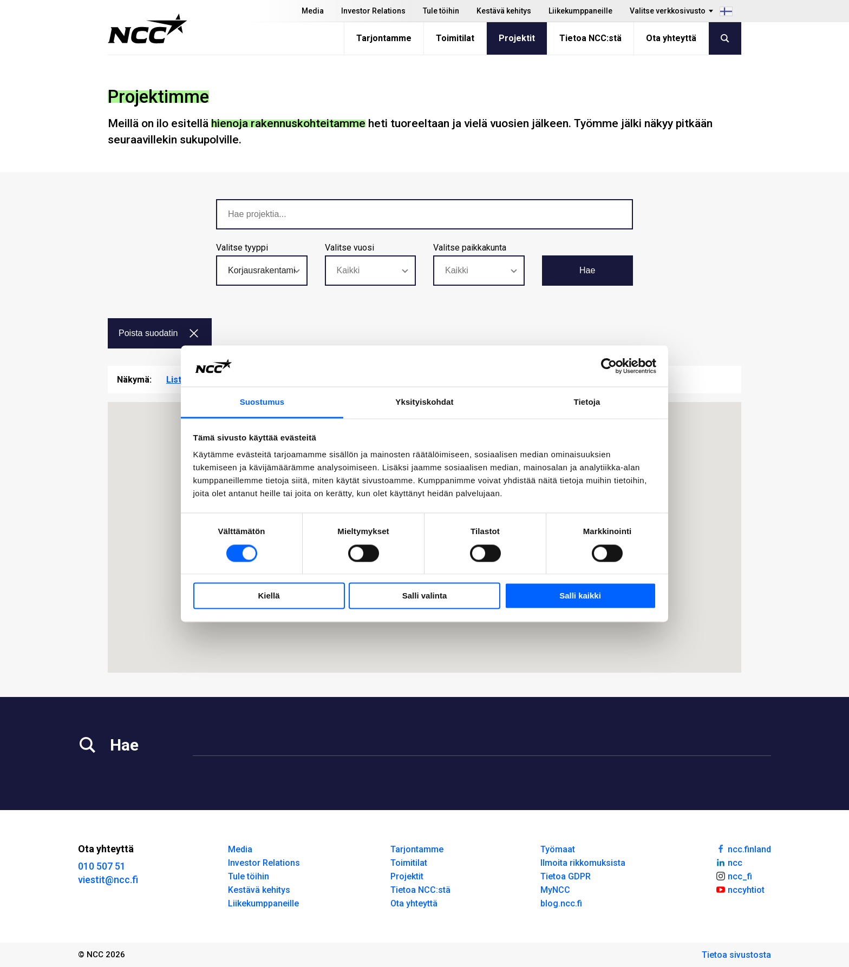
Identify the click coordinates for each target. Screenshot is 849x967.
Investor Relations (373, 10)
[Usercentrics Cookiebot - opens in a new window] (608, 366)
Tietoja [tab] (587, 402)
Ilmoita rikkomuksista (582, 863)
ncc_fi (733, 876)
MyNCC (555, 890)
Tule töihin (441, 10)
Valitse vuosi (349, 247)
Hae (587, 270)
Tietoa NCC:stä (590, 38)
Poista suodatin (159, 333)
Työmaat (557, 849)
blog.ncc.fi (561, 903)
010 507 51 (102, 866)
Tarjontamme (384, 38)
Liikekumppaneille (580, 10)
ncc (728, 862)
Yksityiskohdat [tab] (424, 402)
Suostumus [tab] (262, 402)
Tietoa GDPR (565, 876)
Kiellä (268, 596)
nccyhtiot (740, 889)
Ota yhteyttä (671, 38)
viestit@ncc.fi (108, 879)
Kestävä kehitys (503, 10)
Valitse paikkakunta (469, 247)
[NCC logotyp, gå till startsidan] (147, 28)
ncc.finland (743, 848)
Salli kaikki (580, 596)
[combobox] (262, 270)
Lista (176, 379)
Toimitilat (455, 38)
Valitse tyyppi (242, 247)
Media (313, 10)
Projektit (517, 38)
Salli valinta (424, 596)
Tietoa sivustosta (736, 955)
